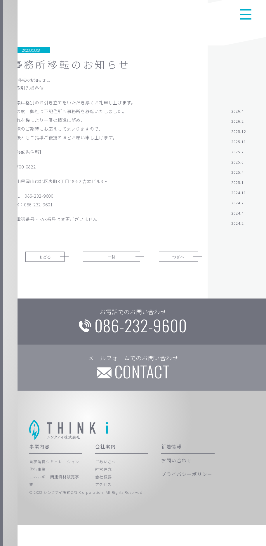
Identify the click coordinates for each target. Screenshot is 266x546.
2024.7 (237, 205)
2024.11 (238, 194)
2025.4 (237, 174)
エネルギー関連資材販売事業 (54, 501)
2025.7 (237, 154)
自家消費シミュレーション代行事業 (54, 485)
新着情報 (171, 467)
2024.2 (237, 225)
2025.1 (237, 184)
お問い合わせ (176, 480)
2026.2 (237, 123)
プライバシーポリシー (187, 494)
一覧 (109, 260)
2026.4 (237, 113)
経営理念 (103, 490)
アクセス (103, 505)
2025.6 (237, 164)
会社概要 (103, 497)
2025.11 (238, 143)
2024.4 (237, 215)
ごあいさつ (105, 482)
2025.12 (238, 133)
